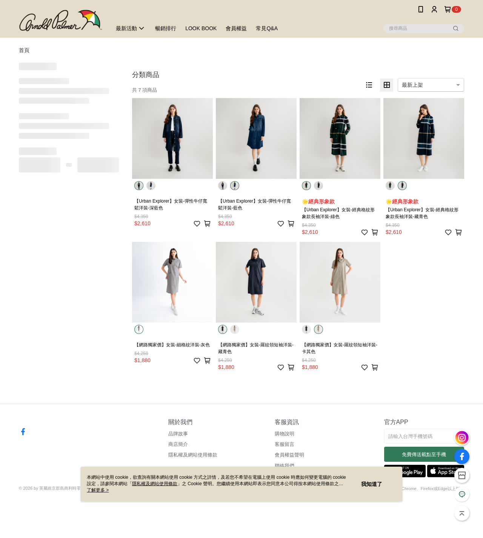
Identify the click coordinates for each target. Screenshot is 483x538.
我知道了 (371, 484)
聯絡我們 (284, 466)
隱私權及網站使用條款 (192, 455)
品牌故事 (178, 434)
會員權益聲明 (289, 455)
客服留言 (284, 444)
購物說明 (284, 434)
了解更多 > (98, 490)
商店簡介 (178, 444)
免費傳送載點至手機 (424, 454)
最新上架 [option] (412, 85)
